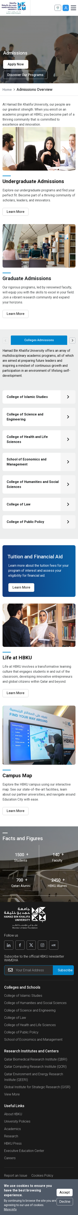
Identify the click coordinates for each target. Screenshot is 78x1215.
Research (11, 1136)
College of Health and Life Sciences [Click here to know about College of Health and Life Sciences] (27, 439)
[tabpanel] (39, 440)
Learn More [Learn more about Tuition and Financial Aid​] (21, 587)
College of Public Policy (21, 1032)
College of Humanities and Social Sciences (35, 1003)
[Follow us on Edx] (53, 945)
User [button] (66, 8)
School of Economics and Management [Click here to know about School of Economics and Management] (26, 461)
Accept (64, 1192)
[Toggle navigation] (73, 8)
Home (7, 90)
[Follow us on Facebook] (20, 945)
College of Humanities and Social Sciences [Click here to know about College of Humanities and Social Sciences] (33, 484)
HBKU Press (13, 1143)
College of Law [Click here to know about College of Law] (18, 504)
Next (72, 340)
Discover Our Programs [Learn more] (25, 75)
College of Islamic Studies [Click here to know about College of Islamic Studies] (27, 397)
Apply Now (58, 8)
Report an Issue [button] (15, 1176)
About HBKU (13, 1114)
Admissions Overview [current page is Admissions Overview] (34, 89)
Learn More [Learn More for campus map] (15, 811)
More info (10, 1209)
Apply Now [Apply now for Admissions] (16, 64)
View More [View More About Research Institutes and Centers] (12, 1094)
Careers (10, 1158)
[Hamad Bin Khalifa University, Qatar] (13, 8)
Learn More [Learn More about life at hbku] (15, 693)
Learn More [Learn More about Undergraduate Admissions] (15, 212)
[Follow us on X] (31, 945)
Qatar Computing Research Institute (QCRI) (35, 1067)
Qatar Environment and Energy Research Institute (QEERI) (33, 1077)
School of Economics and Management (33, 1040)
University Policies (17, 1121)
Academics (12, 1129)
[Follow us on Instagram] (42, 945)
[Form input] (63, 970)
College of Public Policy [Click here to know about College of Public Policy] (25, 522)
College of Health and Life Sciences (30, 1025)
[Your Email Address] (39, 970)
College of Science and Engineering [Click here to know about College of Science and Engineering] (25, 416)
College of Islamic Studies (23, 996)
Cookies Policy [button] (42, 1176)
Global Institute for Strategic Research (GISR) (37, 1087)
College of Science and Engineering (30, 1010)
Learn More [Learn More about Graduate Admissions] (15, 314)
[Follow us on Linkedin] (8, 945)
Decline (64, 1201)
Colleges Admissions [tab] (39, 340)
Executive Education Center (24, 1151)
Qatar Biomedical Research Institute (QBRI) (35, 1059)
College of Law (15, 1018)
